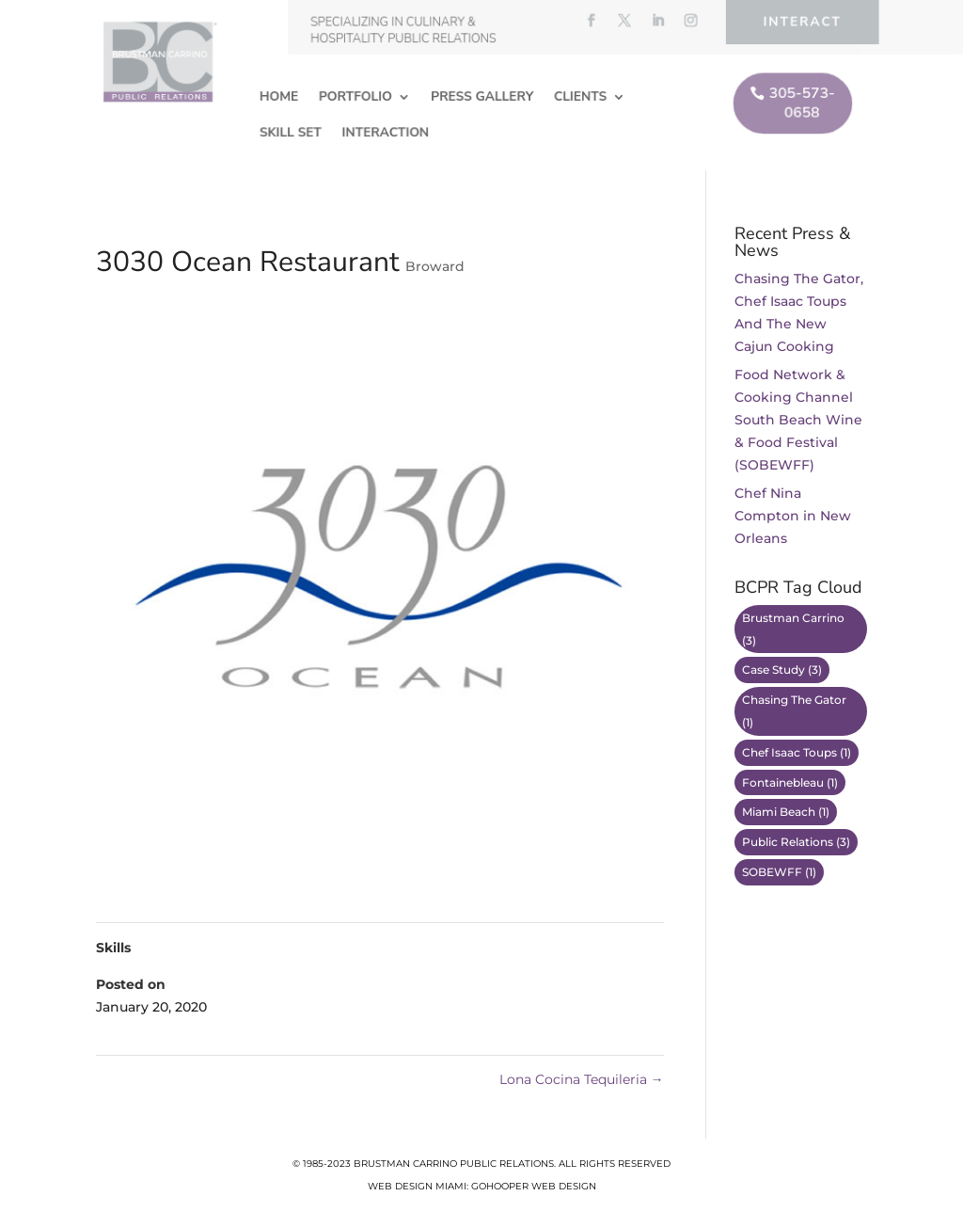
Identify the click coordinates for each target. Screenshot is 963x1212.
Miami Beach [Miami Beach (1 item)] (785, 812)
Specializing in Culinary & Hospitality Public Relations (404, 30)
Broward (435, 266)
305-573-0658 (798, 102)
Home (280, 96)
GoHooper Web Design (533, 1186)
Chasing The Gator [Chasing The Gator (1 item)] (794, 711)
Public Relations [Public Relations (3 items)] (796, 842)
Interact (800, 21)
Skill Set (292, 130)
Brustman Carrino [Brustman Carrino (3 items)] (793, 629)
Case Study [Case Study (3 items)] (782, 669)
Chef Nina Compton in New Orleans (792, 516)
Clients (579, 96)
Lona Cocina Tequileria (581, 1079)
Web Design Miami (417, 1186)
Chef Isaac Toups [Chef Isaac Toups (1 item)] (796, 752)
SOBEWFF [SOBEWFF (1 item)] (779, 872)
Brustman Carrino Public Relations (454, 1163)
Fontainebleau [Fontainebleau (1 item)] (790, 782)
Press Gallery (482, 96)
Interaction (386, 130)
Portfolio (356, 96)
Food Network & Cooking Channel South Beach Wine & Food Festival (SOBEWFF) (798, 419)
